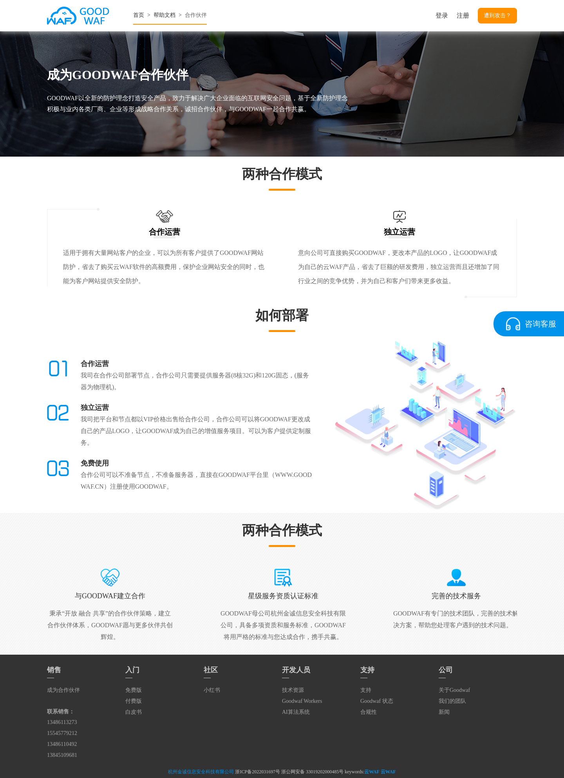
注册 (463, 15)
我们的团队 (452, 701)
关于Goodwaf (454, 690)
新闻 (444, 712)
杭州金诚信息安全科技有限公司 (201, 771)
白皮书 (133, 712)
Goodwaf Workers (302, 701)
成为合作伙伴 (63, 690)
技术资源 (293, 690)
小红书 (212, 690)
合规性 (368, 712)
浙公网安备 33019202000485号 (312, 771)
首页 (138, 15)
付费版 (133, 701)
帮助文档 (164, 15)
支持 (365, 690)
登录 (442, 15)
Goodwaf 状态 (376, 701)
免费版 (133, 690)
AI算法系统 (296, 712)
